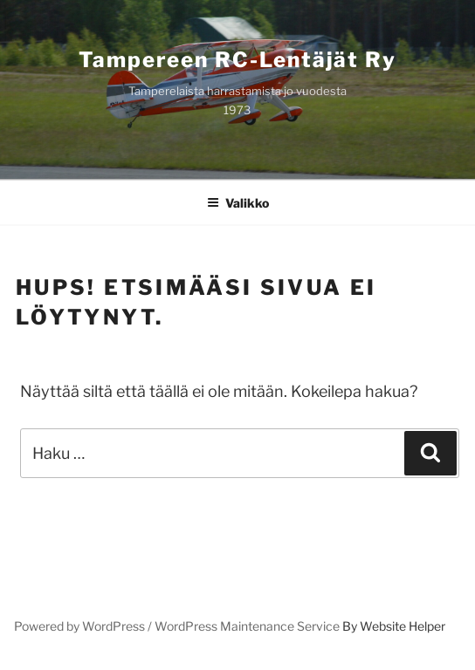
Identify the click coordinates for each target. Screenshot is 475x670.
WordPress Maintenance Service (247, 626)
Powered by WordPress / (84, 626)
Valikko (238, 202)
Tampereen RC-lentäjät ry (237, 59)
